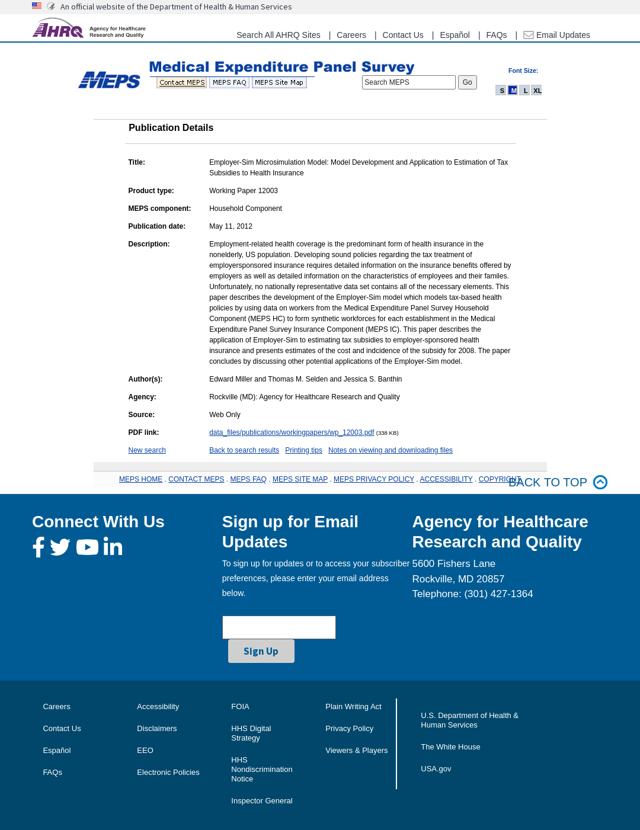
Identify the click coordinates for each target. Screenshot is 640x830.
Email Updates (556, 35)
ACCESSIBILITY (446, 479)
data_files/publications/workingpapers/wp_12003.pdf (291, 432)
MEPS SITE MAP (300, 479)
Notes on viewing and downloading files (390, 450)
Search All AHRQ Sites (278, 35)
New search (147, 450)
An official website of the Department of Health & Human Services (176, 6)
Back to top (558, 482)
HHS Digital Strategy (251, 733)
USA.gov (436, 768)
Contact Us (403, 35)
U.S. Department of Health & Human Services (470, 720)
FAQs (497, 35)
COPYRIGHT (500, 479)
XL (537, 90)
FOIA (240, 706)
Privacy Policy (349, 728)
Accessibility (158, 706)
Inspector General (261, 800)
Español (455, 35)
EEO (145, 750)
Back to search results (244, 450)
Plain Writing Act (353, 706)
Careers (351, 35)
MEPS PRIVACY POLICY (374, 479)
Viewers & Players (356, 750)
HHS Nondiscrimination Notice (261, 769)
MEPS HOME (140, 479)
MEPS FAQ (249, 479)
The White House (450, 746)
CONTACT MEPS (196, 479)
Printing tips (303, 450)
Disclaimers (157, 728)
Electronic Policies (168, 772)
